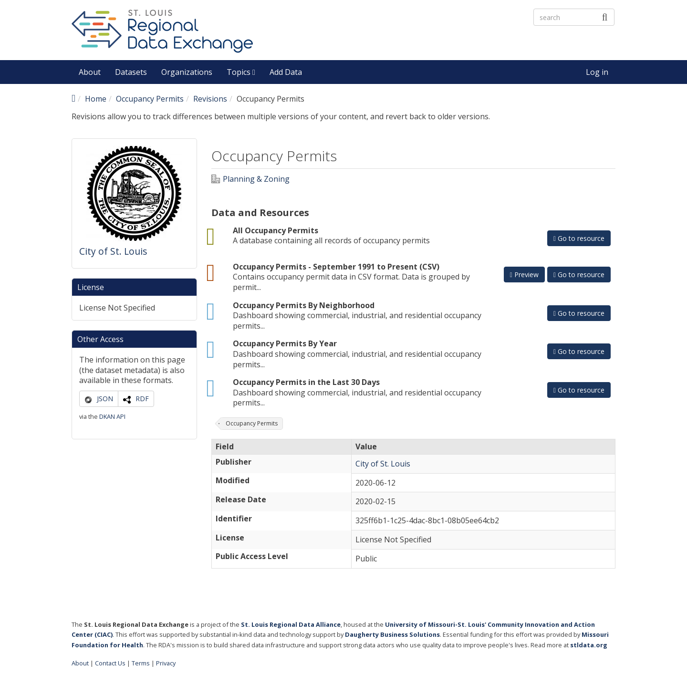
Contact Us (110, 663)
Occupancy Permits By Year (285, 343)
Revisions (210, 98)
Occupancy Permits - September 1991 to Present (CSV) (336, 266)
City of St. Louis (113, 251)
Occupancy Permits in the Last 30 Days (306, 382)
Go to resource (578, 238)
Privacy (166, 663)
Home (95, 98)
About (90, 72)
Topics (241, 72)
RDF (142, 398)
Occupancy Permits (150, 98)
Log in (597, 72)
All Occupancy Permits (275, 230)
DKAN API (112, 416)
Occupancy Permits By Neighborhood (304, 305)
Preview (524, 274)
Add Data (286, 72)
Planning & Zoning (256, 179)
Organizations (186, 72)
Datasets (131, 72)
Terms (141, 663)
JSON (105, 398)
